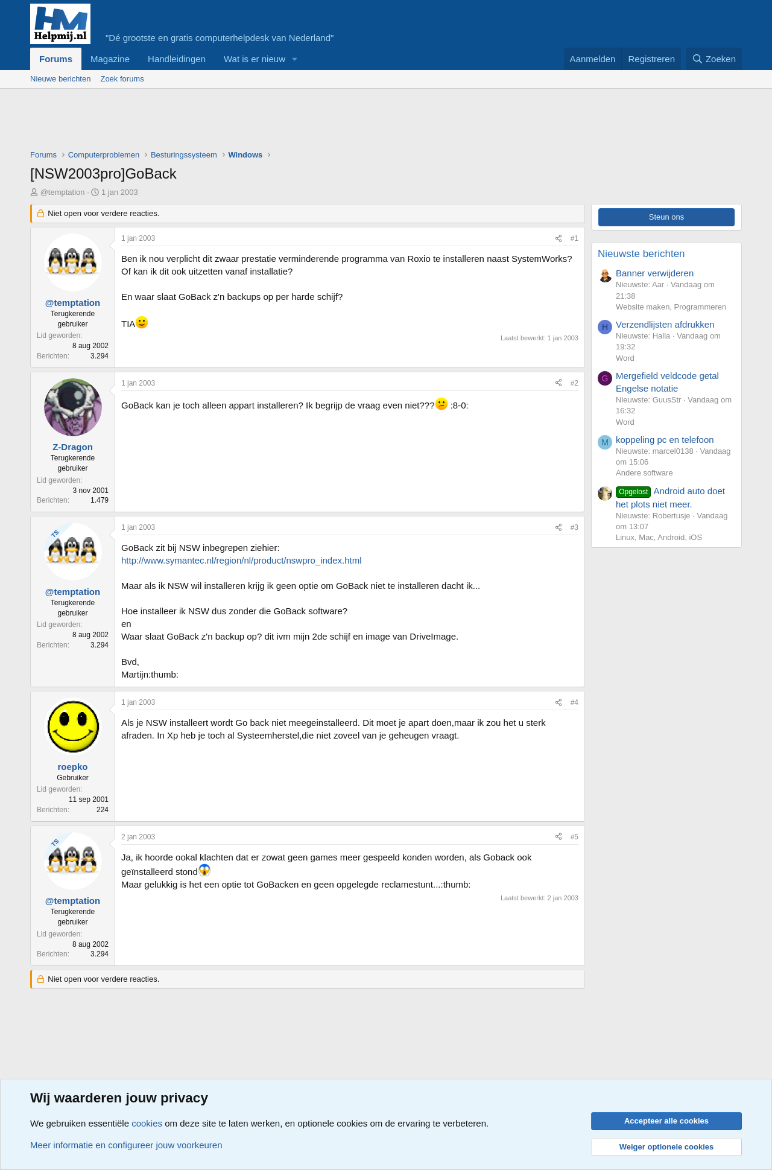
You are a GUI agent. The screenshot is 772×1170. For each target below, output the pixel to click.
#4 (574, 702)
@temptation (62, 192)
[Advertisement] (249, 122)
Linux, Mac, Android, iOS (659, 537)
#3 (574, 527)
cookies (146, 1123)
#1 (574, 238)
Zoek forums (122, 78)
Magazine (110, 59)
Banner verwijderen (655, 273)
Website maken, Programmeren (671, 306)
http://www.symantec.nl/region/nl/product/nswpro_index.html (241, 560)
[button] (294, 59)
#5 (574, 837)
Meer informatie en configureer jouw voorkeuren (126, 1145)
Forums (55, 59)
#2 (574, 383)
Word (625, 358)
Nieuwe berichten (60, 78)
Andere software (644, 472)
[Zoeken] (714, 59)
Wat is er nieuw (254, 59)
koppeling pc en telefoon (665, 439)
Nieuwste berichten (641, 253)
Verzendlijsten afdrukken (665, 324)
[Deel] (558, 239)
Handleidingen (177, 59)
